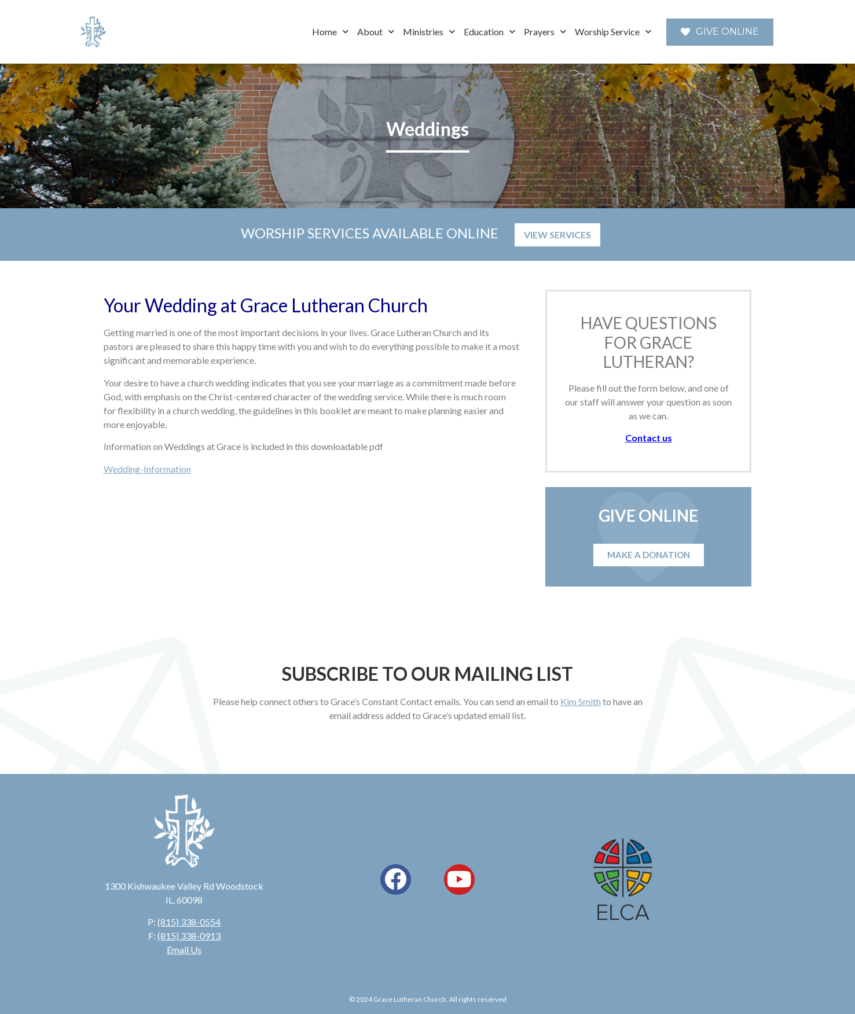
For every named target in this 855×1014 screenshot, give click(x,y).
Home (330, 31)
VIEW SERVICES (557, 234)
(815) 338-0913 (189, 935)
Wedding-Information (147, 468)
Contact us (648, 437)
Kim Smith (580, 701)
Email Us (184, 949)
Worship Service (613, 31)
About (375, 31)
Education (489, 31)
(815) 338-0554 (189, 921)
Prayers (545, 31)
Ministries (429, 31)
